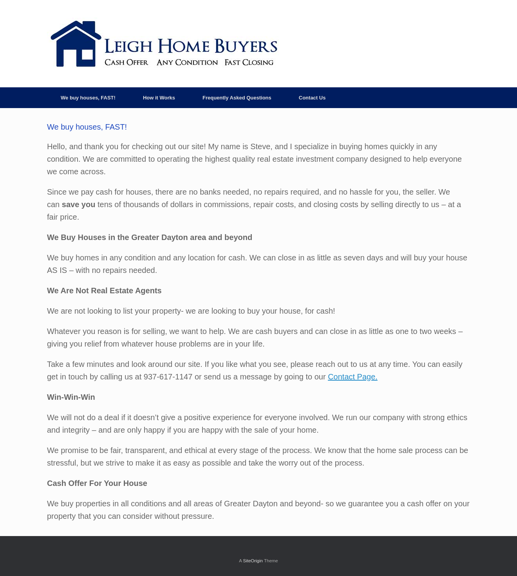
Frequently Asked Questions (236, 98)
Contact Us (312, 98)
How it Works (159, 98)
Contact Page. (353, 376)
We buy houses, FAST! (88, 98)
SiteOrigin (253, 560)
